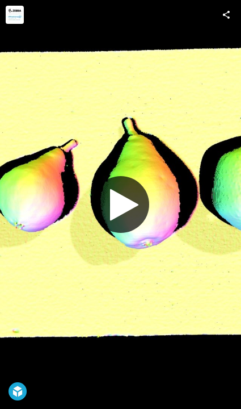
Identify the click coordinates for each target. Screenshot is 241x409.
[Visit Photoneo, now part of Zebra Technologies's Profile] (15, 15)
